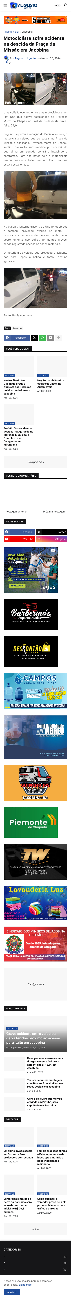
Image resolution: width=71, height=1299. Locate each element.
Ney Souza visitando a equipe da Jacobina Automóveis (50, 383)
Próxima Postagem (54, 511)
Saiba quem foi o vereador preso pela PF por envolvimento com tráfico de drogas (51, 1203)
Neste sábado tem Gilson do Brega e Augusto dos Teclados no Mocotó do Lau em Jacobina (17, 387)
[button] (5, 5)
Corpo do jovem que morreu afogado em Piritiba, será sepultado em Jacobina (44, 1102)
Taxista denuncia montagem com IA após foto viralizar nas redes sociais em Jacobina (45, 1083)
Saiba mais (25, 1284)
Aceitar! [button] (11, 1292)
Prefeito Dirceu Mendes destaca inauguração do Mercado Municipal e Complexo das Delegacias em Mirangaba (18, 436)
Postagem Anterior (16, 511)
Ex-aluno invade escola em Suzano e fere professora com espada (18, 1154)
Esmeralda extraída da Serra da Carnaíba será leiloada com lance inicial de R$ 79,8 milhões (18, 1205)
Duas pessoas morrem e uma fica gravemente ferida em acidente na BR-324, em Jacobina (45, 1063)
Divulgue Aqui (35, 461)
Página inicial (11, 31)
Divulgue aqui (36, 984)
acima (35, 1229)
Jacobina (27, 31)
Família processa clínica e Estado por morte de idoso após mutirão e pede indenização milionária (52, 1157)
